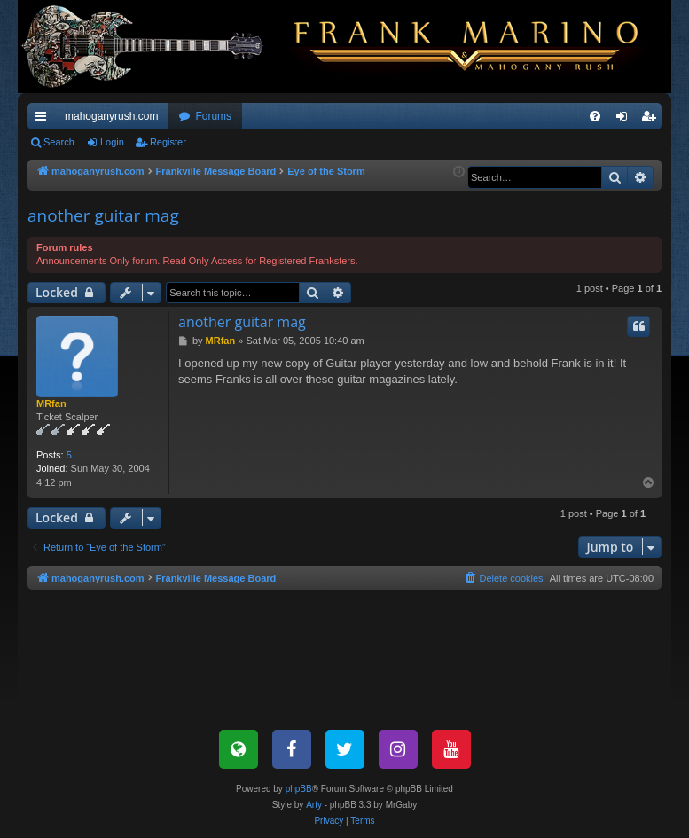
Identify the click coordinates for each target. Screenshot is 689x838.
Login (112, 142)
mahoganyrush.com (111, 116)
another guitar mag (103, 215)
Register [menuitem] (652, 119)
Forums (213, 116)
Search (58, 142)
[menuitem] (595, 116)
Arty (314, 805)
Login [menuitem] (625, 119)
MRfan (51, 403)
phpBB (299, 789)
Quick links (44, 119)
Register (168, 142)
